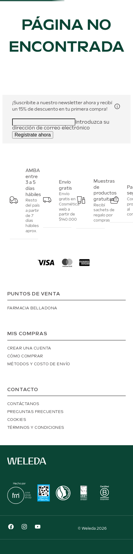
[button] (117, 106)
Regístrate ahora (33, 134)
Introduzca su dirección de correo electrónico (60, 125)
